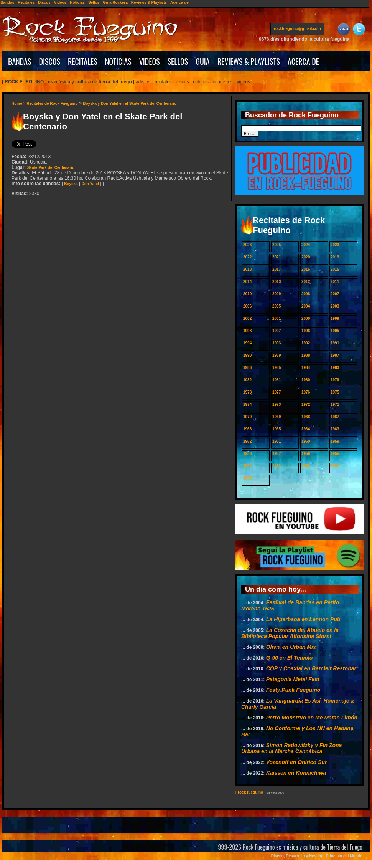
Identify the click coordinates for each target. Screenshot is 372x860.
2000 (305, 318)
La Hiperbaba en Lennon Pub (303, 619)
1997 (276, 331)
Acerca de (179, 2)
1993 (276, 343)
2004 (305, 306)
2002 (247, 318)
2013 (276, 282)
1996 (305, 331)
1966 (247, 429)
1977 (276, 392)
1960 (305, 441)
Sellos (93, 2)
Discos (44, 2)
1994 (247, 343)
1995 (335, 331)
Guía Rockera (115, 2)
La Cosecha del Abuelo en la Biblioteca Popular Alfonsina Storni (290, 633)
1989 (276, 355)
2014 (247, 282)
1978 (247, 392)
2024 (305, 245)
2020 (305, 257)
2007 (335, 294)
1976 (305, 392)
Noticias (77, 2)
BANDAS (19, 61)
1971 (335, 404)
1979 (335, 380)
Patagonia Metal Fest (292, 679)
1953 (276, 466)
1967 (335, 417)
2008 (305, 294)
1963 (335, 429)
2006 (247, 306)
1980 (305, 380)
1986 (247, 368)
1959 (335, 441)
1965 (276, 429)
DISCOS (50, 61)
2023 (335, 245)
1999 (335, 318)
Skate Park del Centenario (50, 167)
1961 (276, 441)
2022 (247, 257)
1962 (247, 441)
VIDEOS (149, 61)
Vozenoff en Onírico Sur (296, 762)
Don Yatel (90, 184)
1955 (335, 454)
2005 (276, 306)
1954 (247, 466)
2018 (247, 269)
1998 (247, 331)
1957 (276, 454)
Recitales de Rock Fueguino (51, 103)
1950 (247, 478)
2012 (305, 282)
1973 (276, 404)
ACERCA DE (303, 61)
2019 (335, 257)
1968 (305, 417)
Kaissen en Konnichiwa (296, 773)
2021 (276, 257)
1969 (276, 417)
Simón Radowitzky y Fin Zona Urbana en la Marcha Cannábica (291, 748)
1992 (305, 343)
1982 (247, 380)
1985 (276, 368)
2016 (305, 269)
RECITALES (82, 61)
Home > (19, 103)
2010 (247, 294)
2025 (276, 245)
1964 (305, 429)
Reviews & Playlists (149, 2)
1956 (305, 454)
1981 (276, 380)
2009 (276, 294)
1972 (305, 404)
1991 (335, 343)
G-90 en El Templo (289, 658)
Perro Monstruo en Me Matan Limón (311, 717)
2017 (276, 269)
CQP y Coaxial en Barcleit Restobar (311, 668)
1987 (335, 355)
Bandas (7, 2)
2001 (276, 318)
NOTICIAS (118, 61)
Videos (60, 2)
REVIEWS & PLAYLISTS (248, 61)
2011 (335, 282)
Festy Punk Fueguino (293, 690)
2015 (335, 269)
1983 (335, 368)
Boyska (71, 184)
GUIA (202, 61)
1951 (335, 466)
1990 (247, 355)
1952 (305, 466)
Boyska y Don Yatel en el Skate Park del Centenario (129, 103)
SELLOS (178, 61)
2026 (247, 245)
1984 (305, 368)
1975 (335, 392)
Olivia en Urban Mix (291, 647)
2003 (335, 306)
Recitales (26, 2)
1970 (247, 417)
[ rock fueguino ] (250, 792)
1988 (305, 355)
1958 (247, 454)
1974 (247, 404)
